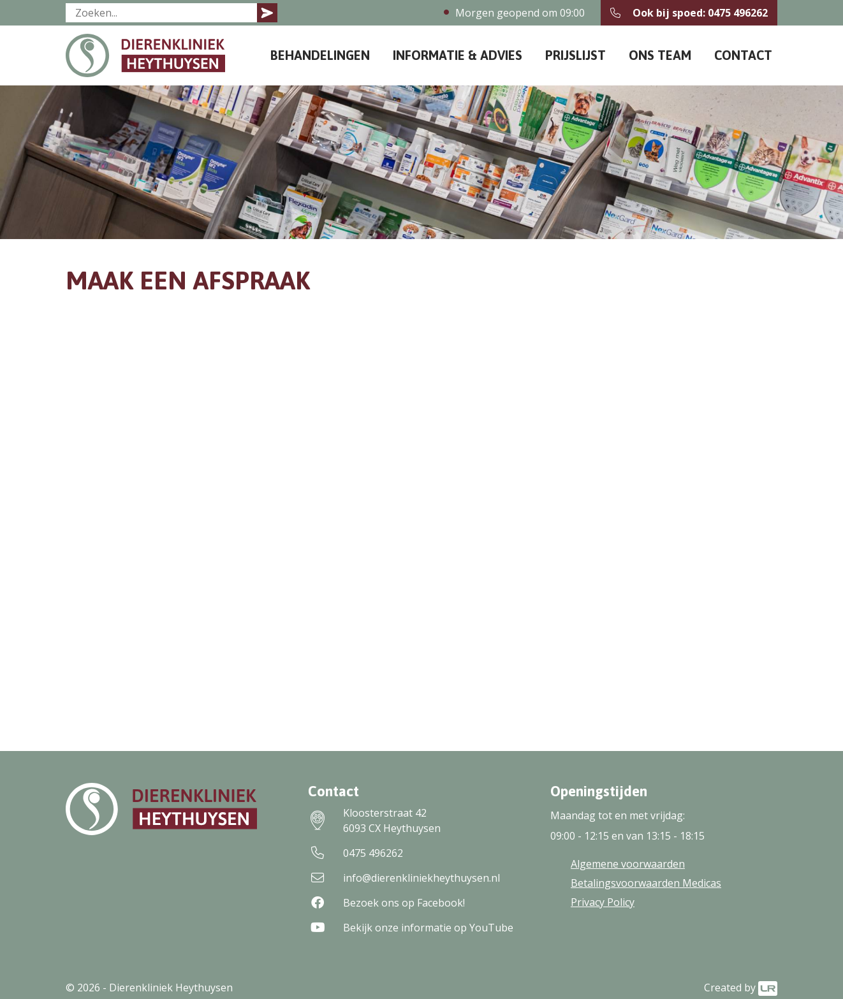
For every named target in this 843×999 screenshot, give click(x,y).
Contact (743, 55)
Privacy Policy (602, 902)
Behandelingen (320, 55)
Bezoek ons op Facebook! (386, 903)
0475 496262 (355, 853)
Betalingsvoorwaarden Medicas (646, 883)
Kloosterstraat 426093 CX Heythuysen (374, 820)
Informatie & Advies (457, 55)
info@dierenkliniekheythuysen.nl (404, 878)
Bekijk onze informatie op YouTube (410, 928)
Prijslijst (575, 55)
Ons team (660, 55)
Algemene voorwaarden (628, 864)
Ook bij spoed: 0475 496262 (689, 13)
